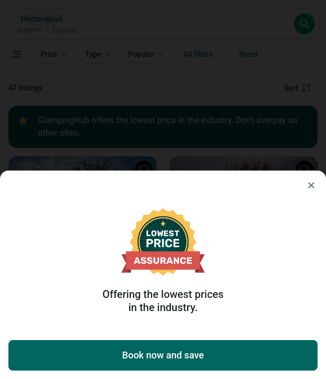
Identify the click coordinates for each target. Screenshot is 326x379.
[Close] (311, 185)
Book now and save (163, 355)
